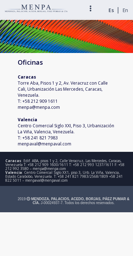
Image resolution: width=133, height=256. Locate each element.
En (125, 10)
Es (111, 10)
